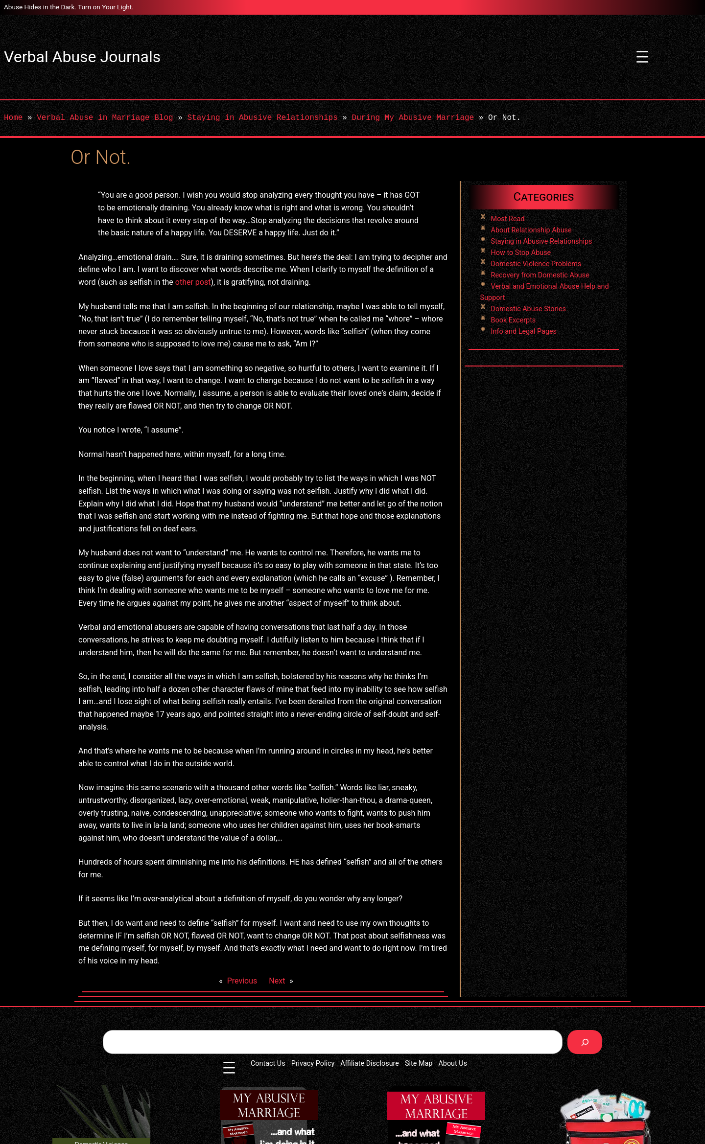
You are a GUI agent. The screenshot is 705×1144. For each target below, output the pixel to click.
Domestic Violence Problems (536, 264)
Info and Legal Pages (524, 331)
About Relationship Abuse (531, 230)
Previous (242, 980)
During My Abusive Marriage (413, 118)
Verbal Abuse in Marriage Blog (105, 118)
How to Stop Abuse (521, 253)
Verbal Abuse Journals (82, 56)
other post (193, 282)
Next (277, 980)
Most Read (508, 219)
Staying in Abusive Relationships (262, 118)
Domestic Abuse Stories (528, 309)
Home (13, 118)
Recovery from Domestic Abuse (540, 275)
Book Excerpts (513, 320)
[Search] (584, 1042)
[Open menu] (642, 57)
